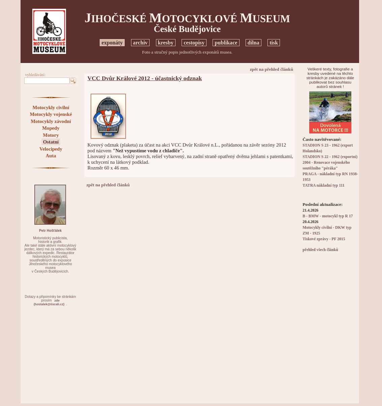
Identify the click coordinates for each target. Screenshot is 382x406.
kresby (165, 42)
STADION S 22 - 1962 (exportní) (330, 157)
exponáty (112, 42)
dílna (253, 42)
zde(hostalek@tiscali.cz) (49, 302)
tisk (273, 42)
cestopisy (194, 42)
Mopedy (50, 128)
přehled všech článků (320, 250)
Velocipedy (50, 149)
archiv (140, 42)
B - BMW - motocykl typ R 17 (328, 216)
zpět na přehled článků (271, 69)
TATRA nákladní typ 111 (323, 185)
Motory (51, 135)
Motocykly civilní (51, 107)
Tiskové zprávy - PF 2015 (324, 239)
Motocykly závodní (51, 121)
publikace (226, 42)
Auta (50, 155)
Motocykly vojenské (51, 114)
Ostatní (51, 142)
